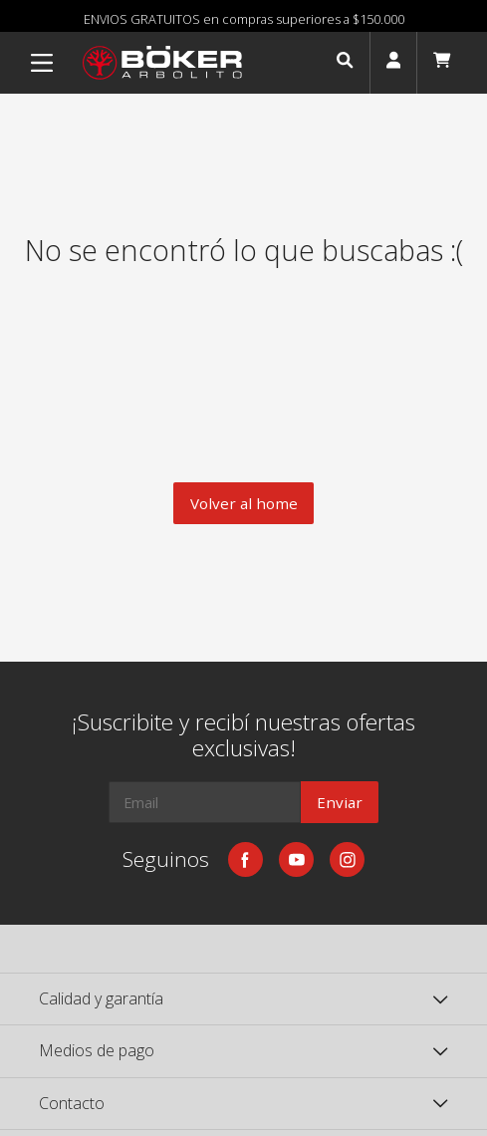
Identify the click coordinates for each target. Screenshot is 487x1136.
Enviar (340, 802)
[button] (345, 63)
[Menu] (42, 63)
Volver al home (244, 503)
